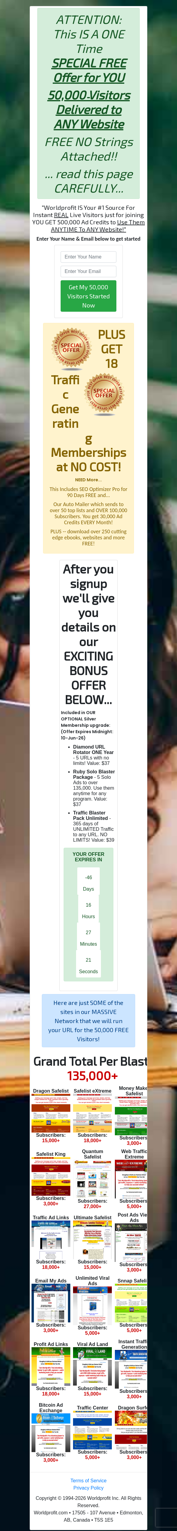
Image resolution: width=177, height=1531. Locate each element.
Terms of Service (88, 1480)
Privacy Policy (88, 1487)
